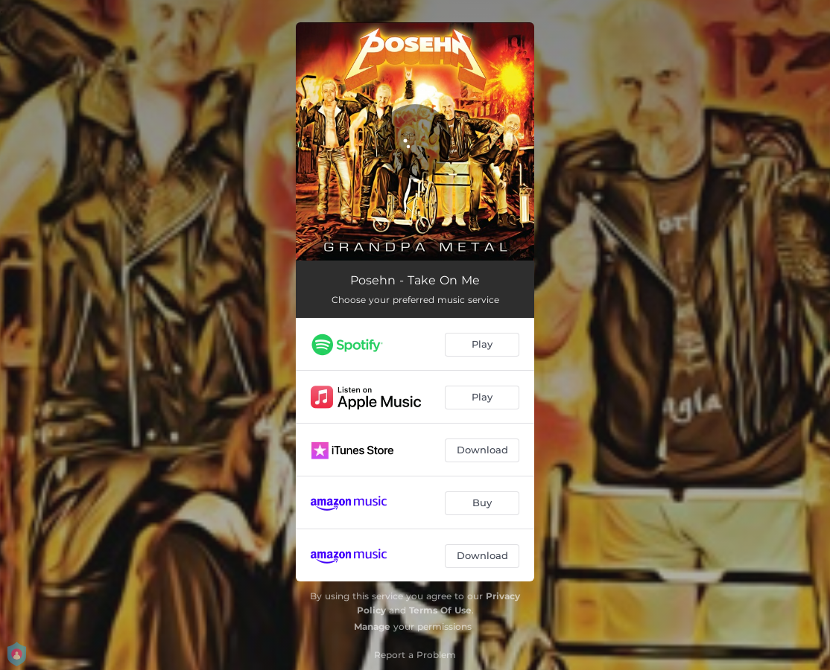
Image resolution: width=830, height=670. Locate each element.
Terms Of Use (440, 610)
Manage (372, 626)
